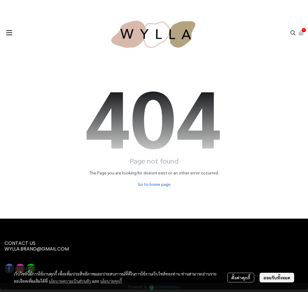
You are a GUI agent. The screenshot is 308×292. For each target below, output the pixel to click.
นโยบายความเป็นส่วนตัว (70, 281)
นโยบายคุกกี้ (111, 281)
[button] (293, 33)
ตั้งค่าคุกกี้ (240, 277)
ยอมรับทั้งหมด (276, 277)
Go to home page (154, 184)
